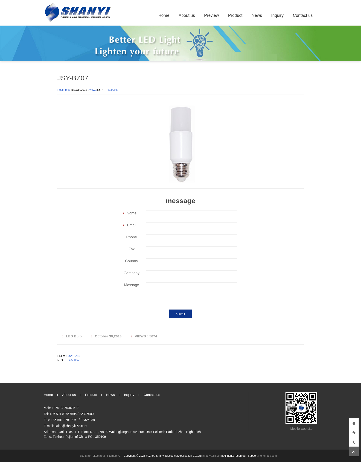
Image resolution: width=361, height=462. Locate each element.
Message (131, 285)
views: (93, 89)
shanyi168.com (212, 455)
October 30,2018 (108, 336)
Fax (131, 249)
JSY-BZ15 (74, 356)
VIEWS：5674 (146, 336)
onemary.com (268, 455)
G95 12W (73, 360)
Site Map (85, 455)
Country (131, 261)
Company (131, 273)
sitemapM (99, 455)
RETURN (112, 89)
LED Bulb (74, 336)
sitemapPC (114, 455)
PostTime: (63, 89)
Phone (131, 237)
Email (131, 225)
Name (132, 213)
